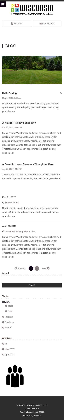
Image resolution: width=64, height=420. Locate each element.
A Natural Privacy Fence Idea (19, 122)
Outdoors (9, 322)
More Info (17, 23)
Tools (10, 306)
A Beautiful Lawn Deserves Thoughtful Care (28, 164)
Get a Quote (47, 23)
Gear (10, 311)
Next (44, 268)
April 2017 (10, 354)
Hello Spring (9, 93)
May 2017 (9, 349)
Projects (9, 316)
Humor (8, 327)
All (6, 343)
